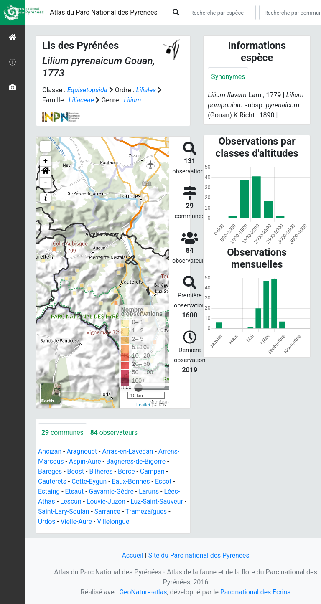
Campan (153, 471)
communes (62, 433)
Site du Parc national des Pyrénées (199, 555)
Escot (165, 481)
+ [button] (45, 161)
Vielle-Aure (76, 521)
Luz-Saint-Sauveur (158, 501)
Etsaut (74, 491)
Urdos (47, 521)
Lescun (71, 501)
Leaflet (143, 404)
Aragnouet (82, 451)
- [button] (45, 183)
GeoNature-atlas (142, 592)
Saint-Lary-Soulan (67, 511)
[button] (45, 172)
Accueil (132, 555)
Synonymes (228, 77)
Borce (127, 471)
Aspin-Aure (85, 461)
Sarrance (112, 511)
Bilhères (102, 471)
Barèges (50, 471)
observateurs (115, 433)
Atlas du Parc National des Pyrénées (104, 12)
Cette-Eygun (89, 481)
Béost (76, 471)
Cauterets (52, 481)
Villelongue (114, 521)
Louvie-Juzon (107, 501)
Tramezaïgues (151, 511)
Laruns (150, 491)
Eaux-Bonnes (132, 481)
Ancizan (50, 451)
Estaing (49, 491)
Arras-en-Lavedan (129, 451)
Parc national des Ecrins (255, 592)
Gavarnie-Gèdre (112, 491)
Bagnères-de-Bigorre (137, 461)
